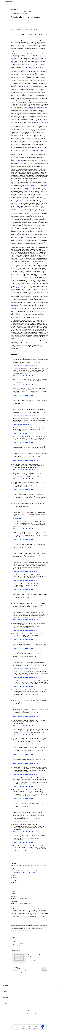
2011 (35, 122)
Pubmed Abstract (17, 365)
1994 (21, 63)
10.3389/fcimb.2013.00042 (28, 872)
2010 (31, 107)
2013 (41, 67)
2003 (28, 43)
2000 (42, 211)
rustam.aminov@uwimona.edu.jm (29, 919)
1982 (41, 58)
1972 (39, 298)
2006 (23, 134)
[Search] (54, 2)
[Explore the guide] (32, 961)
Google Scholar (33, 365)
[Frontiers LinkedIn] (31, 1014)
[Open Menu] (2, 2)
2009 (30, 67)
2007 (31, 86)
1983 (12, 305)
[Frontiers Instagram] (35, 1014)
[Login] (57, 2)
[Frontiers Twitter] (27, 1014)
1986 (19, 79)
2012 (41, 107)
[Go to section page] (29, 970)
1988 (12, 63)
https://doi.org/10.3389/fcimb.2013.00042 (26, 15)
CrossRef (25, 365)
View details (44, 34)
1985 (15, 61)
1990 (13, 60)
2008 (34, 91)
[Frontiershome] (8, 2)
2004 (32, 130)
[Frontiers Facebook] (24, 1014)
